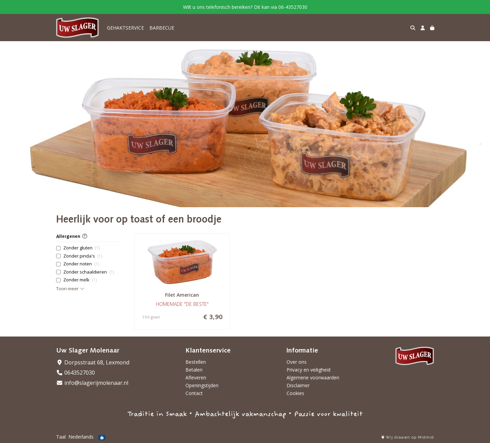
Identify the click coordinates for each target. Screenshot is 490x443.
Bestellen (195, 362)
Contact (194, 393)
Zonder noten (81, 264)
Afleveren (195, 377)
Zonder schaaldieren (88, 272)
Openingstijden (201, 385)
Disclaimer (298, 385)
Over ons (297, 362)
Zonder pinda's (82, 256)
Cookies (295, 393)
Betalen (193, 369)
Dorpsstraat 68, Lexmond (92, 362)
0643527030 (75, 372)
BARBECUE (161, 27)
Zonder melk (80, 280)
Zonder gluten (81, 248)
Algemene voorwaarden (313, 377)
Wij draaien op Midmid (407, 437)
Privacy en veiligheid (308, 369)
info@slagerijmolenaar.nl (92, 383)
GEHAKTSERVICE (125, 27)
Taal (61, 436)
